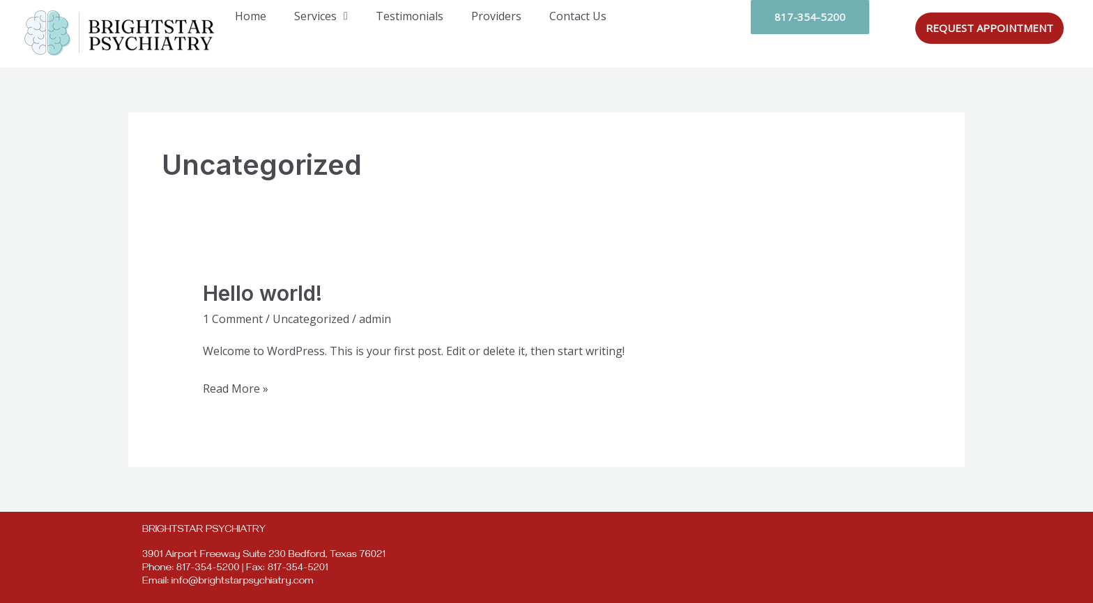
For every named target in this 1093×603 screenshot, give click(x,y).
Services (321, 16)
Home (250, 16)
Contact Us (577, 16)
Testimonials (409, 16)
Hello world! (262, 293)
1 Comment (233, 319)
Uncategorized (311, 319)
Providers (496, 16)
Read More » (235, 387)
